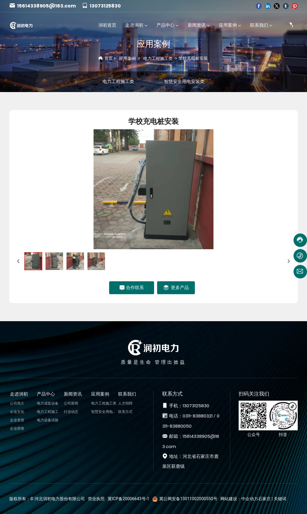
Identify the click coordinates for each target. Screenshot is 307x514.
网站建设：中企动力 (239, 498)
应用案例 (153, 43)
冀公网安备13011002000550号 (188, 498)
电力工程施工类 (158, 58)
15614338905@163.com (42, 5)
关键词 (280, 498)
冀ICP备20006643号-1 (128, 498)
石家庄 (264, 498)
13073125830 (101, 5)
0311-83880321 (198, 416)
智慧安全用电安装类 (184, 81)
